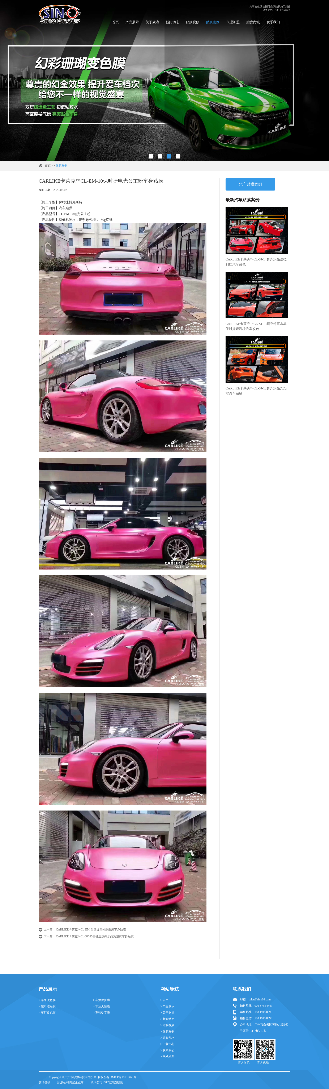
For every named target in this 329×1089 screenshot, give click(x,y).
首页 (115, 22)
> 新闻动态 (167, 1019)
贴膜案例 (212, 22)
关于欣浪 (152, 22)
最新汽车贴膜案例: (243, 199)
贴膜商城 (253, 22)
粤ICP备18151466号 (123, 1077)
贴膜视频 (192, 22)
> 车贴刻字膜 (101, 1012)
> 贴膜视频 (167, 1025)
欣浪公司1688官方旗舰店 (107, 1082)
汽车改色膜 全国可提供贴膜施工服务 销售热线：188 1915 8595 (269, 8)
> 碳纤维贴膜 (47, 1006)
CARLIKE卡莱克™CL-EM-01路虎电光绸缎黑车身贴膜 (91, 929)
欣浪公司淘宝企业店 (70, 1082)
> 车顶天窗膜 (101, 1006)
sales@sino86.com (260, 999)
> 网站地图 (167, 1056)
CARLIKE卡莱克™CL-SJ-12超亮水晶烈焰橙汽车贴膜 (256, 391)
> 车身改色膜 (47, 1000)
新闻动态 (172, 22)
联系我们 (273, 22)
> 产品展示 (167, 1006)
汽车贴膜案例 (250, 184)
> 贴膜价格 (167, 1037)
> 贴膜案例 (167, 1031)
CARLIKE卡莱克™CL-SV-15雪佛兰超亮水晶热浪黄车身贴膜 (95, 936)
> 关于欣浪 (167, 1012)
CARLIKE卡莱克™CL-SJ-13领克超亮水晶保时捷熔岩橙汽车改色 (256, 326)
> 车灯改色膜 (47, 1012)
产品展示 (132, 22)
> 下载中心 (167, 1044)
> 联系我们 (167, 1050)
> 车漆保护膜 (101, 1000)
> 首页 (164, 1000)
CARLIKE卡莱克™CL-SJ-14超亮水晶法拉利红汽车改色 (256, 262)
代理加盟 (233, 22)
